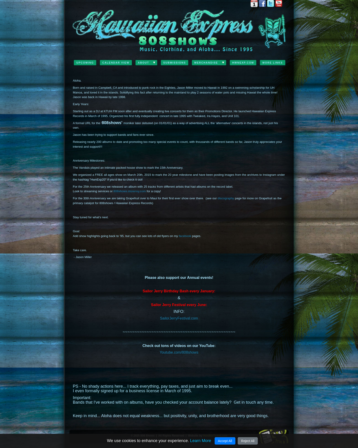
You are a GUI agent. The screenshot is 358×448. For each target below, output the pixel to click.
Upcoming (85, 62)
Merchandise (206, 62)
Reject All (247, 441)
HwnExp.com (243, 62)
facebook (185, 236)
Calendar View (115, 62)
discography (226, 198)
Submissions (174, 62)
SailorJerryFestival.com (179, 318)
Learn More (200, 440)
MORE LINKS (272, 62)
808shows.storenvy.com (129, 191)
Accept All (225, 441)
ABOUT (143, 62)
